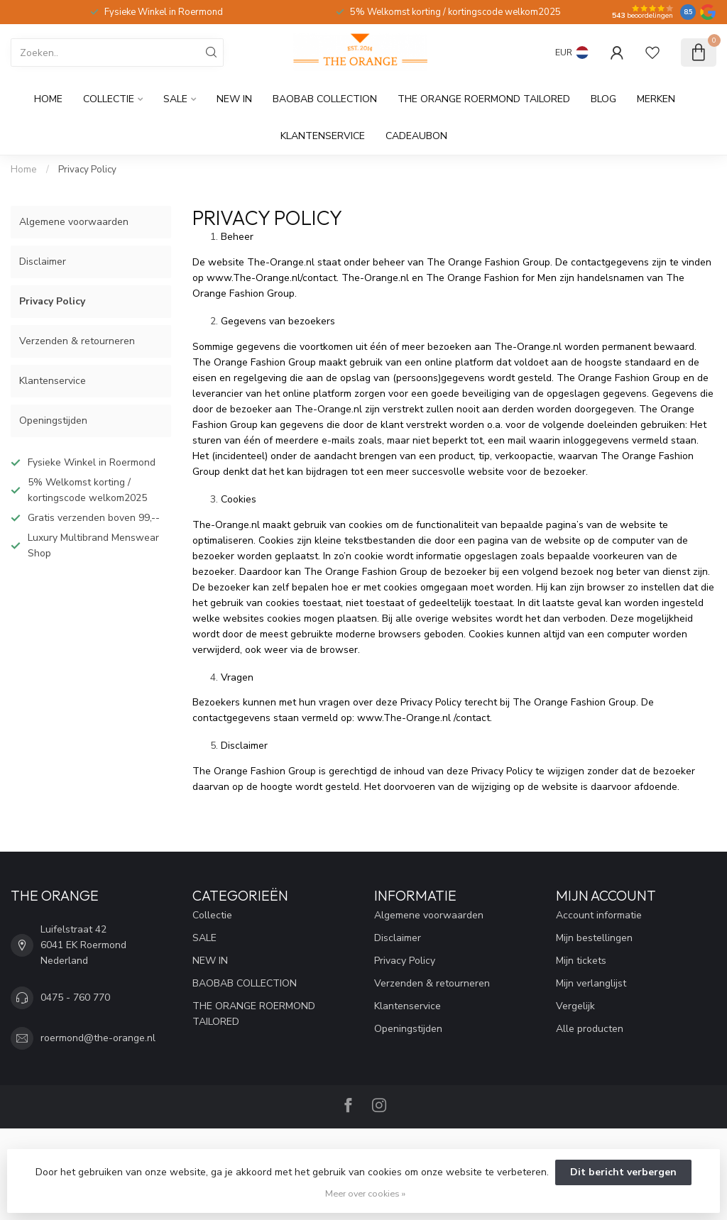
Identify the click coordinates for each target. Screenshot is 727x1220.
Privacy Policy (87, 169)
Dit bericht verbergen (623, 1172)
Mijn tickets (581, 960)
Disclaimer (42, 261)
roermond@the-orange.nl (97, 1038)
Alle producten (589, 1028)
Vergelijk (575, 1006)
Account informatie (599, 915)
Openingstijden (53, 420)
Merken (656, 99)
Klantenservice (322, 136)
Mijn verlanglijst (591, 983)
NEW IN (234, 99)
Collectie (108, 99)
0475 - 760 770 (75, 997)
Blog (603, 99)
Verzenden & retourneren (77, 341)
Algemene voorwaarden (74, 222)
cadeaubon (416, 136)
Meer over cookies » (365, 1193)
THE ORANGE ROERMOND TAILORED (484, 99)
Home (48, 99)
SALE (175, 99)
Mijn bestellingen (594, 938)
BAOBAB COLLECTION (325, 99)
